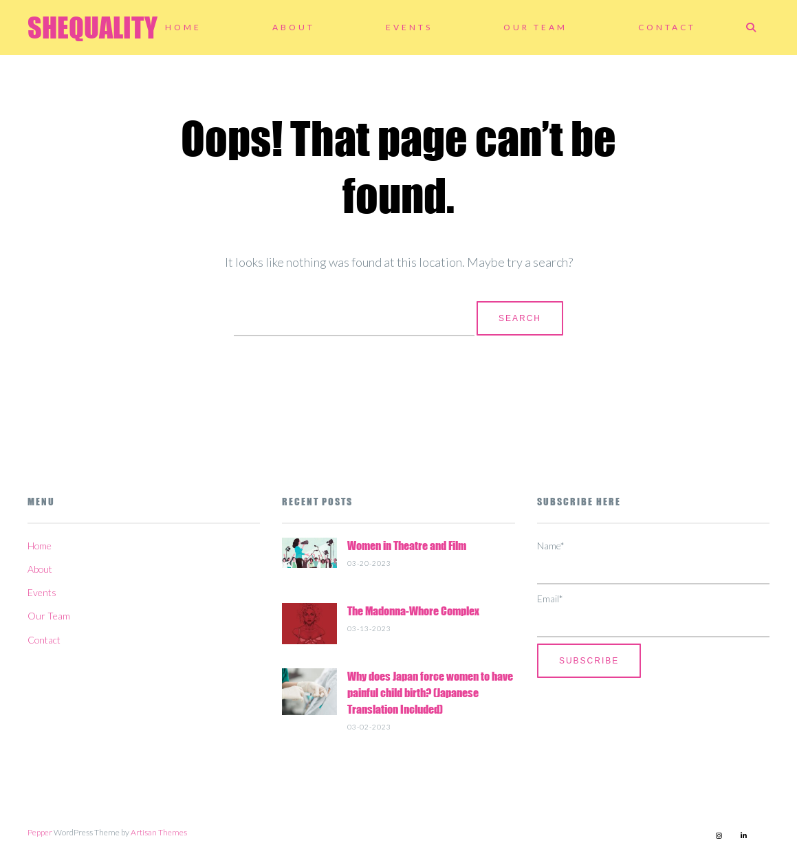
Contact (667, 27)
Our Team (535, 27)
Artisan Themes (159, 832)
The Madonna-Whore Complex (413, 610)
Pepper (40, 832)
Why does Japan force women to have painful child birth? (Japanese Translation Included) (430, 693)
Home (183, 27)
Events (409, 27)
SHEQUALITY (92, 27)
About (293, 27)
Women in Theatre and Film (406, 545)
